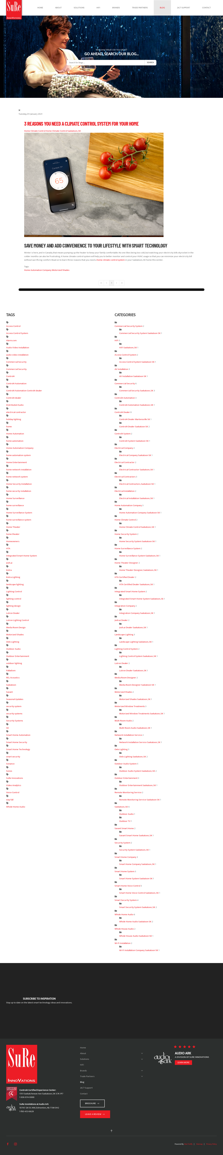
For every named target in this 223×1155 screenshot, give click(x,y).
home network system (17, 477)
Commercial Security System (128, 326)
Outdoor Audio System (126, 764)
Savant (9, 692)
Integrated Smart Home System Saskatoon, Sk (141, 599)
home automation (14, 441)
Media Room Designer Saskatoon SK (136, 685)
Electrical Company (124, 448)
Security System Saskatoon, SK (134, 850)
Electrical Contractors (125, 477)
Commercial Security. (16, 369)
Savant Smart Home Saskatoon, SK (135, 835)
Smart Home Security (16, 742)
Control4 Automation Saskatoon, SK (136, 405)
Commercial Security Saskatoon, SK (136, 391)
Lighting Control (14, 591)
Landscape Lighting (124, 635)
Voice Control (12, 792)
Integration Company (125, 606)
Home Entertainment (16, 462)
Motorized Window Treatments (130, 706)
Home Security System (126, 534)
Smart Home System (125, 871)
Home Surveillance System (19, 513)
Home (40, 7)
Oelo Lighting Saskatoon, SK (132, 757)
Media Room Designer (125, 678)
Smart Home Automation (18, 735)
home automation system (18, 455)
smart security (13, 757)
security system (13, 706)
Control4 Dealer (122, 412)
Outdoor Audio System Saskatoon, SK (137, 771)
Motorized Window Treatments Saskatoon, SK (141, 714)
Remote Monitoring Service (128, 792)
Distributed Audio (15, 405)
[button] (111, 1131)
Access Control (13, 326)
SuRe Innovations (14, 778)
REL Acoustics (13, 678)
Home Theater (13, 527)
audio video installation (17, 355)
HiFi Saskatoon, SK (128, 348)
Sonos (9, 771)
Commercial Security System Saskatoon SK (140, 333)
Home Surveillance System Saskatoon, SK (139, 556)
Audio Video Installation (17, 348)
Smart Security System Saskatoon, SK (137, 907)
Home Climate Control (34, 131)
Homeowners (12, 541)
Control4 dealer (13, 398)
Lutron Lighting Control (17, 620)
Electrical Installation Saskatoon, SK (136, 498)
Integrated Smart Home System (21, 556)
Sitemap (199, 1144)
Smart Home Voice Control (127, 886)
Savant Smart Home (124, 828)
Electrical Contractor (125, 462)
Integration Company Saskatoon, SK (136, 613)
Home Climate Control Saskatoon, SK (63, 131)
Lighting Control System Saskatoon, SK (137, 656)
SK (7, 728)
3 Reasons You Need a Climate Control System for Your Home (81, 123)
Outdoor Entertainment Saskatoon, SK (137, 785)
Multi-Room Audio (123, 721)
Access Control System (17, 333)
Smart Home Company (125, 857)
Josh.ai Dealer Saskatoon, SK (132, 627)
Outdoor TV (125, 821)
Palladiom (10, 670)
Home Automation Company (37, 270)
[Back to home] (14, 8)
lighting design (13, 606)
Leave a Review (95, 1114)
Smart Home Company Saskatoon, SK (137, 864)
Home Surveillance (15, 498)
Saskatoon (11, 685)
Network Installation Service (128, 735)
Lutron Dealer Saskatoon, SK (133, 670)
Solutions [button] (79, 7)
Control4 (10, 376)
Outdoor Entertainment (17, 656)
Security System (122, 843)
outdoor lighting (14, 663)
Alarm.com (11, 340)
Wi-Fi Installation (123, 943)
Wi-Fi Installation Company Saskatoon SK (138, 950)
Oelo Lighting (12, 642)
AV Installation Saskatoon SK (133, 376)
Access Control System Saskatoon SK (137, 362)
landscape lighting (15, 584)
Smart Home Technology (18, 749)
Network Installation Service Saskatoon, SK (139, 742)
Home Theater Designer (127, 563)
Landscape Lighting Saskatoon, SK (135, 642)
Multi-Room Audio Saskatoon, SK (134, 728)
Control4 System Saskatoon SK (134, 441)
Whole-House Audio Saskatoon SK (135, 936)
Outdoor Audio (13, 649)
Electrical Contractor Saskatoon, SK (136, 470)
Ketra (9, 570)
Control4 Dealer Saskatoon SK (134, 427)
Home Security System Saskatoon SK (137, 541)
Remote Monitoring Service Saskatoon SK (139, 800)
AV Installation (122, 369)
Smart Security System (126, 900)
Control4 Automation (16, 383)
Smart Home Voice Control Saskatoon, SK (139, 893)
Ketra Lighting (13, 577)
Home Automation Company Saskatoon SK (139, 513)
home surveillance (15, 505)
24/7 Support (183, 7)
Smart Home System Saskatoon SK (136, 878)
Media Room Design (16, 627)
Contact (206, 7)
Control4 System (123, 434)
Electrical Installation (125, 491)
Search (150, 62)
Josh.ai (9, 563)
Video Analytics (13, 785)
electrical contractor (16, 412)
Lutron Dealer (13, 613)
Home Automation (15, 434)
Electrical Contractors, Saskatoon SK (136, 484)
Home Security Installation (19, 484)
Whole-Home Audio (15, 807)
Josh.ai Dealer (121, 620)
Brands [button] (116, 7)
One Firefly (188, 1144)
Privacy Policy (211, 1144)
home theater (13, 534)
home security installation (18, 491)
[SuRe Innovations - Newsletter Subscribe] (147, 1001)
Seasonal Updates (14, 699)
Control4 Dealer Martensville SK (134, 419)
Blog (162, 7)
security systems (14, 714)
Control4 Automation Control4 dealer (24, 391)
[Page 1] (111, 283)
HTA (8, 548)
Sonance (10, 764)
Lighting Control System (126, 649)
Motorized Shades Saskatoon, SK (135, 699)
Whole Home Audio (124, 914)
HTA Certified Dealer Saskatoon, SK (136, 584)
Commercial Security (16, 362)
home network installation (18, 470)
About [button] (58, 7)
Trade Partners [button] (140, 7)
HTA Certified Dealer (125, 577)
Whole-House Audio (124, 929)
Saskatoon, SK (121, 807)
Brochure (92, 1103)
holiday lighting (13, 419)
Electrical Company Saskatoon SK (135, 455)
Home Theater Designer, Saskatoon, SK (138, 570)
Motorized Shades (60, 270)
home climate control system (111, 260)
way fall (9, 800)
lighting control (13, 599)
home (9, 427)
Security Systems (14, 721)
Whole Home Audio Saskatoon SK (135, 922)
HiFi (98, 7)
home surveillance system (18, 520)
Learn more (183, 1062)
